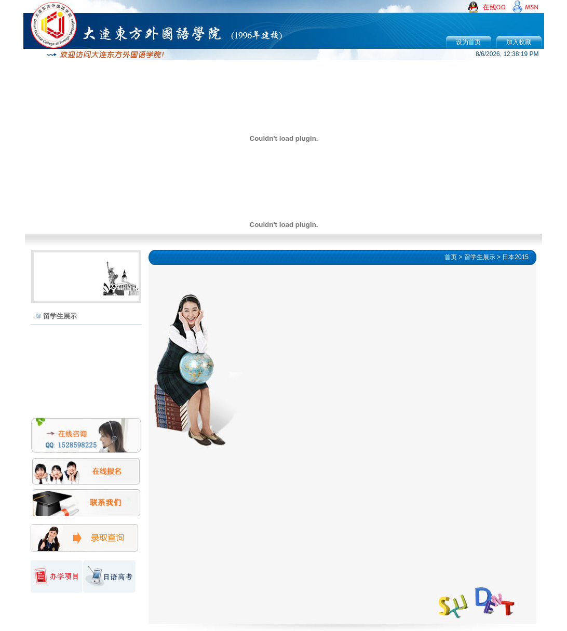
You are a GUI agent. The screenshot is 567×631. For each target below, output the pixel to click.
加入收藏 (518, 42)
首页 (450, 257)
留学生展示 (60, 316)
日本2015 (515, 257)
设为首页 (468, 42)
